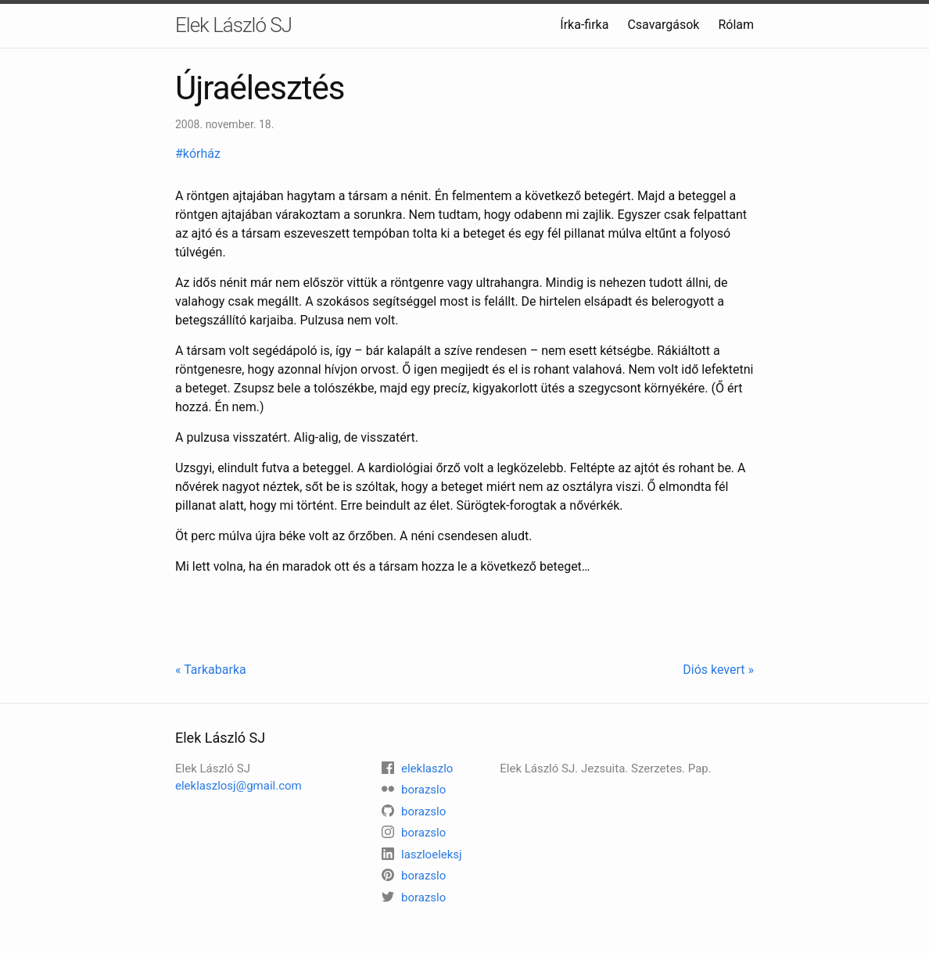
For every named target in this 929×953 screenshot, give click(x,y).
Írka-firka (584, 24)
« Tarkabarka (210, 669)
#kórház (199, 153)
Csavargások (663, 24)
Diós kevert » (718, 669)
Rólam (736, 24)
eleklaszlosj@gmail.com (238, 786)
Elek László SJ (233, 25)
